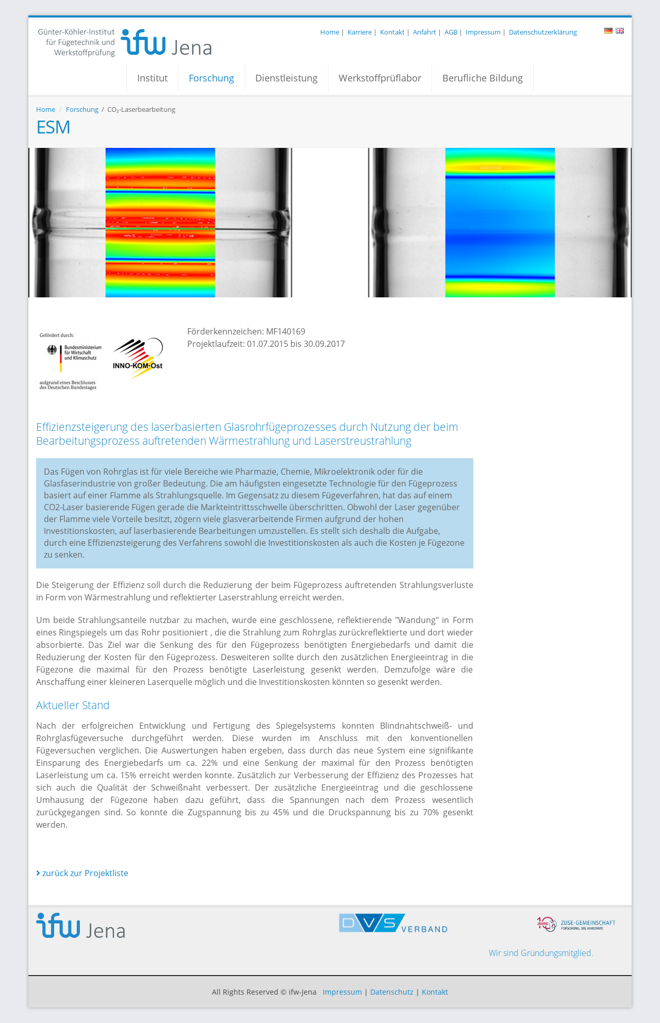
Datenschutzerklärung (543, 32)
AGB (450, 32)
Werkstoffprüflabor (380, 78)
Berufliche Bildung (482, 78)
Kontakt (392, 32)
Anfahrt (424, 32)
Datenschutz (392, 992)
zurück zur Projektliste (82, 873)
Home (329, 32)
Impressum (483, 32)
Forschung (211, 78)
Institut (152, 78)
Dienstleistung (286, 78)
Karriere (360, 32)
